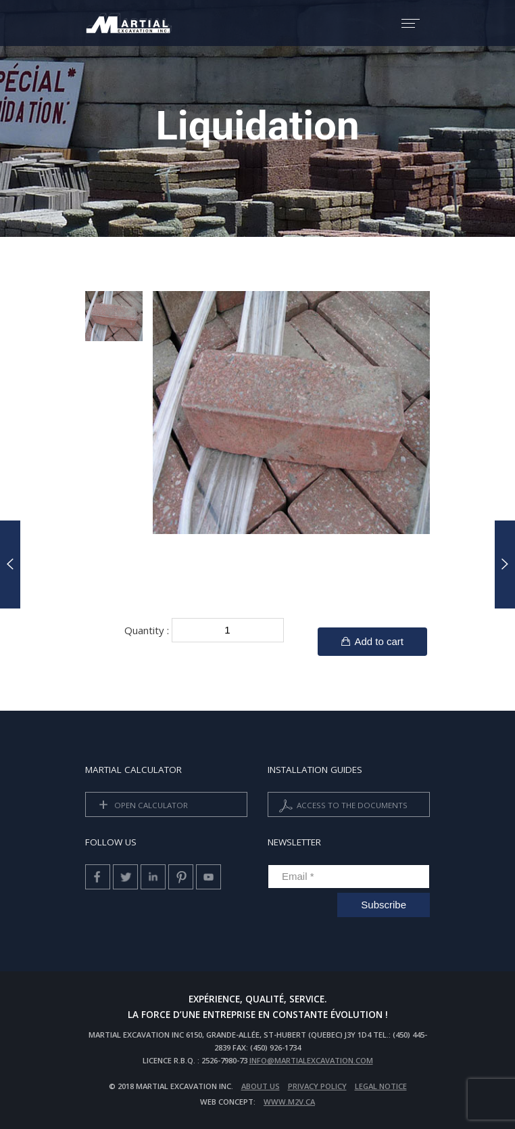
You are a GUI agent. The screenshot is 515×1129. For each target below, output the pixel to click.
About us (260, 1086)
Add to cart (372, 641)
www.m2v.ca (289, 1102)
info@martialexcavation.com (311, 1060)
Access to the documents (342, 806)
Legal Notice (381, 1086)
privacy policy (317, 1086)
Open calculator (141, 806)
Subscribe (383, 904)
